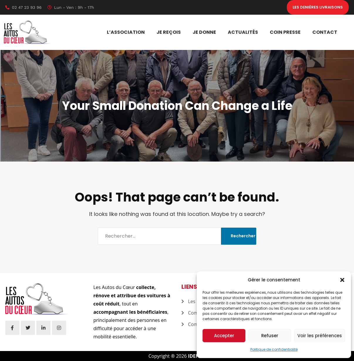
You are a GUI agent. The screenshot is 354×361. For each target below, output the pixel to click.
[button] (342, 280)
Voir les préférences (319, 336)
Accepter (224, 336)
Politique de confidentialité (274, 349)
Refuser (269, 336)
